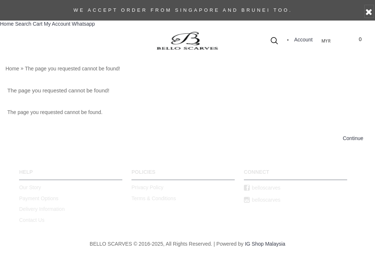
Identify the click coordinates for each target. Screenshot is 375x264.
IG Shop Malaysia (265, 244)
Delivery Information (42, 209)
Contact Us (31, 220)
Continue (353, 138)
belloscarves (262, 188)
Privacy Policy (147, 187)
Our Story (30, 187)
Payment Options (38, 198)
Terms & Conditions (153, 198)
